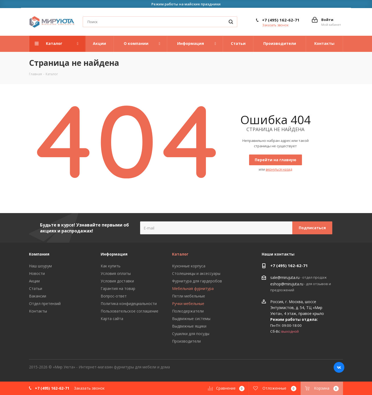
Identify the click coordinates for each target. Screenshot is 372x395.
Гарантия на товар (118, 288)
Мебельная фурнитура (193, 288)
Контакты (38, 311)
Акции (34, 280)
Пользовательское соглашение (129, 311)
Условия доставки (117, 280)
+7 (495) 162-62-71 (281, 20)
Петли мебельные (188, 296)
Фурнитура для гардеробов (197, 280)
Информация (114, 254)
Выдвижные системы (191, 318)
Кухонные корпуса (188, 265)
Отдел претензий (45, 303)
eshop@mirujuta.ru (286, 283)
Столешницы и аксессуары (196, 273)
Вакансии (37, 296)
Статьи (35, 288)
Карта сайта (112, 318)
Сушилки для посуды (190, 333)
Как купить (111, 265)
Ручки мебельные (188, 303)
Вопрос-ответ (114, 296)
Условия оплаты (116, 273)
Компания (39, 254)
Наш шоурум (40, 265)
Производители (186, 341)
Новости (37, 273)
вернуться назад (279, 169)
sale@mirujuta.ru (285, 277)
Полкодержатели (188, 311)
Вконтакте (339, 367)
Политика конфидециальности (129, 303)
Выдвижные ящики (189, 326)
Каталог (180, 254)
